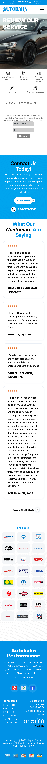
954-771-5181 (19, 662)
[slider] (12, 246)
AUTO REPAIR (11, 715)
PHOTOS (8, 708)
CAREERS (8, 712)
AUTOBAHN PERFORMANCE (21, 103)
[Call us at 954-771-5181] (23, 209)
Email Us (39, 726)
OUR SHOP (9, 705)
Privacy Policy (26, 745)
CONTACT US (11, 722)
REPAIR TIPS (10, 719)
